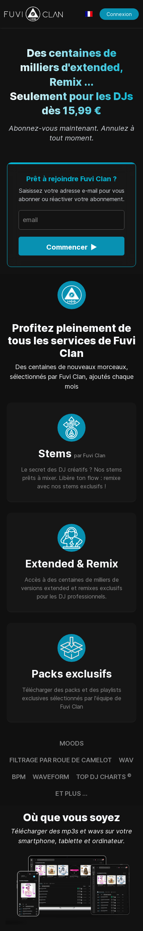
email (30, 219)
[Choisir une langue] (88, 14)
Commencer (71, 247)
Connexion (119, 14)
